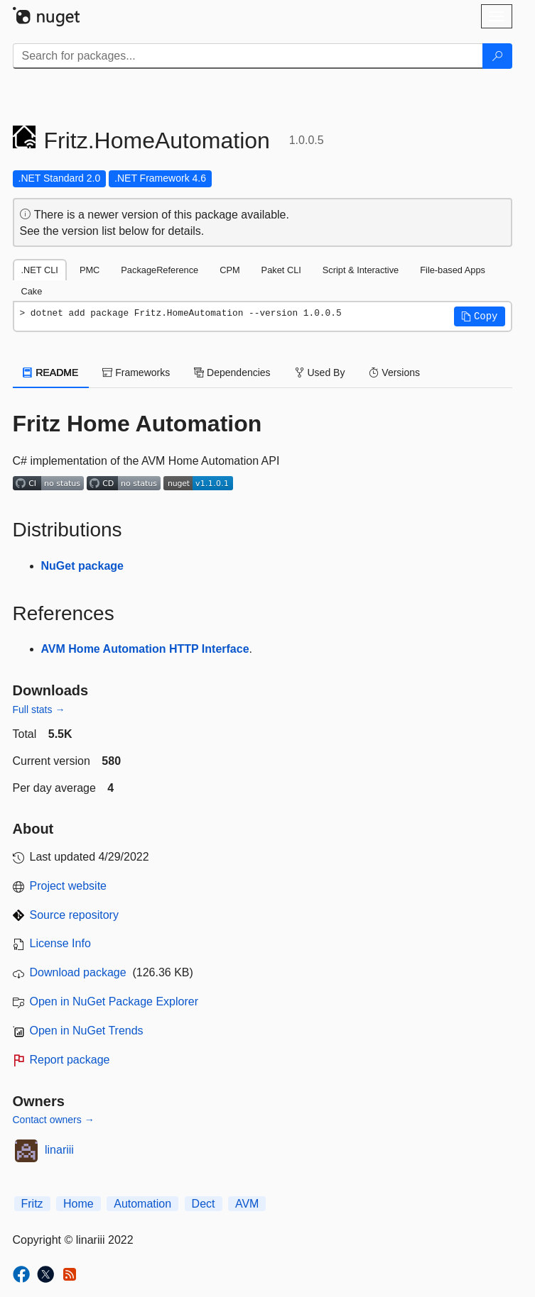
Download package (78, 972)
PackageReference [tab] (159, 270)
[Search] (497, 56)
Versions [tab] (394, 372)
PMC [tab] (89, 270)
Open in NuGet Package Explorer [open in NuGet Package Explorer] (114, 1001)
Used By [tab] (320, 372)
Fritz (32, 1204)
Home (78, 1204)
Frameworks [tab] (136, 372)
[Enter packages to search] (248, 56)
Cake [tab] (32, 291)
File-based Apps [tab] (452, 270)
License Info (60, 943)
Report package (70, 1060)
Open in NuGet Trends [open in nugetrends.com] (87, 1031)
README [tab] (51, 372)
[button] (479, 316)
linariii (59, 1150)
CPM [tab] (229, 270)
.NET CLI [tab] (39, 270)
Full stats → (39, 709)
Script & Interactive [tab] (361, 270)
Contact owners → (53, 1119)
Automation (142, 1204)
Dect (203, 1204)
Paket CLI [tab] (281, 270)
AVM (247, 1204)
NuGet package (82, 566)
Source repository (74, 915)
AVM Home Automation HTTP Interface (145, 649)
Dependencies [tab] (232, 372)
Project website (68, 886)
